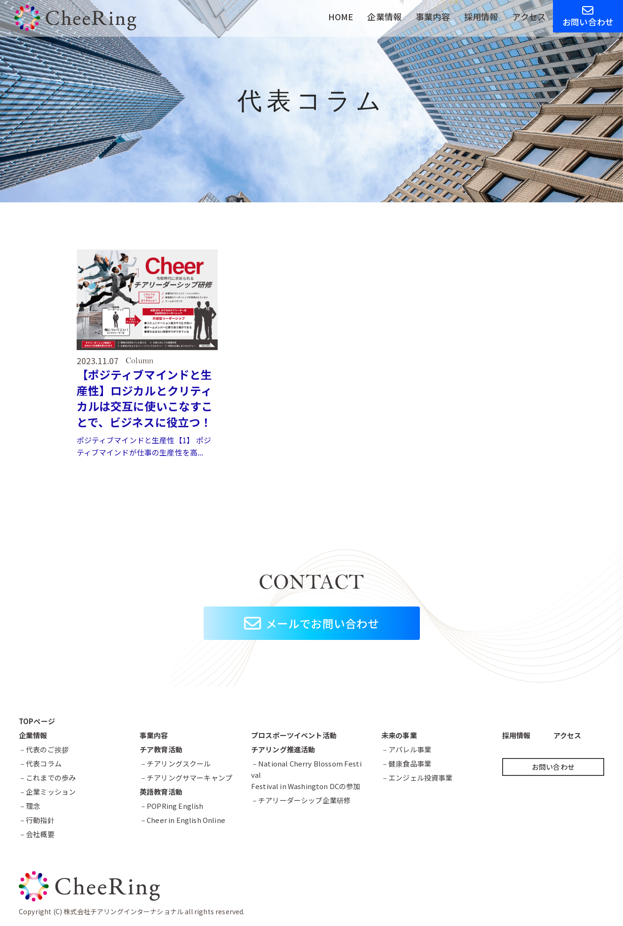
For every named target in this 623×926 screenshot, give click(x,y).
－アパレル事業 (406, 749)
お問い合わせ (588, 16)
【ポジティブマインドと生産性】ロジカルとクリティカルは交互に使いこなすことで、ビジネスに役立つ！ (145, 398)
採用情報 (481, 16)
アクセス (529, 16)
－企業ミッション (47, 792)
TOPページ (37, 721)
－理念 (29, 806)
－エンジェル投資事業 (417, 777)
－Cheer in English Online (182, 820)
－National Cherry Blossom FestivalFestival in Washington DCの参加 (306, 774)
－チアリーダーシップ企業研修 (301, 800)
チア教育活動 (161, 749)
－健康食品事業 (406, 763)
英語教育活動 (161, 792)
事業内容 (433, 16)
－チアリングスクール (175, 763)
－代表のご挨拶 (44, 749)
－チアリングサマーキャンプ (186, 777)
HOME (341, 16)
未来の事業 (399, 735)
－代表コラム (40, 763)
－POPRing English (172, 806)
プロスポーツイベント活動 (294, 735)
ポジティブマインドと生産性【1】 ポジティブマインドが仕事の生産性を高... (144, 446)
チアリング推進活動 (283, 749)
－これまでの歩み (47, 777)
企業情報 (384, 16)
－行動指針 (37, 820)
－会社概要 (37, 834)
